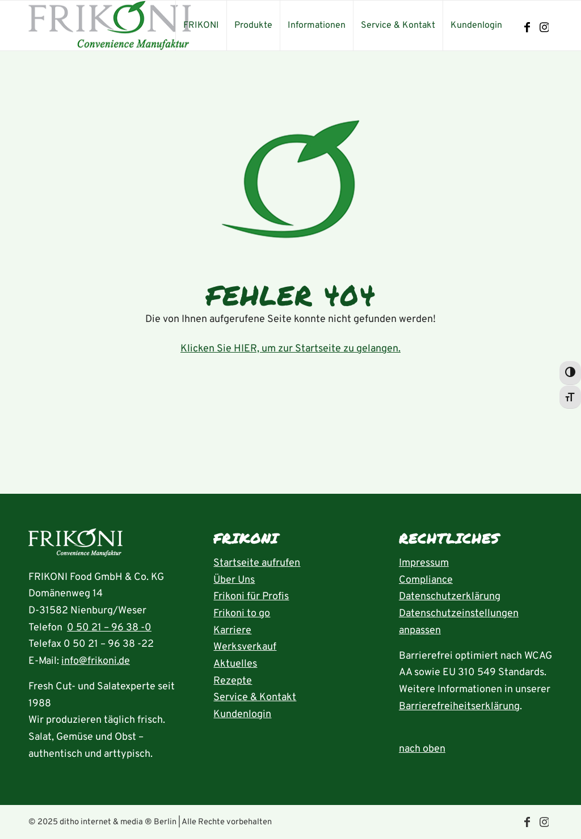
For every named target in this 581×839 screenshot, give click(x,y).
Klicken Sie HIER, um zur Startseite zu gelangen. (290, 348)
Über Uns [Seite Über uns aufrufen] (234, 580)
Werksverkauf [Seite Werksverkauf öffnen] (244, 647)
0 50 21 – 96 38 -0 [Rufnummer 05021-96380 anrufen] (109, 627)
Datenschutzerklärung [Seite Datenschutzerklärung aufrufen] (449, 596)
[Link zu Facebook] (527, 27)
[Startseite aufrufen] (75, 545)
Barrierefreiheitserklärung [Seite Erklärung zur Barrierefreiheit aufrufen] (459, 706)
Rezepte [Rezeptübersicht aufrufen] (232, 681)
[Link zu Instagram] (544, 27)
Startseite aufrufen (256, 563)
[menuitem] (200, 25)
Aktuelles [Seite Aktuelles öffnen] (235, 664)
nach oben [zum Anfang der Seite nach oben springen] (422, 749)
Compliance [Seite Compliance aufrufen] (426, 580)
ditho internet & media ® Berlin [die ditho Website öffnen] (118, 822)
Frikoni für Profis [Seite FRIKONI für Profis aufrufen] (251, 596)
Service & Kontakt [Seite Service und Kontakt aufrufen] (254, 697)
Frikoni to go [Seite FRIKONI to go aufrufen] (241, 613)
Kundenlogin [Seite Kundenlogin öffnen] (242, 714)
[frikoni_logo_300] (109, 25)
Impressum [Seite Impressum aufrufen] (424, 563)
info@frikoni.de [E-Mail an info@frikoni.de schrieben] (95, 661)
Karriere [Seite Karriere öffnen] (232, 630)
